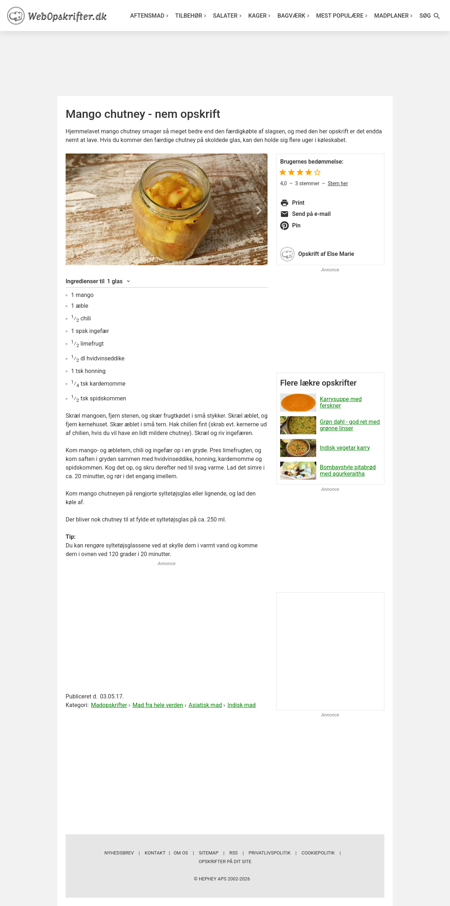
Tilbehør (191, 15)
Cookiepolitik (318, 853)
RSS (233, 853)
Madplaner (394, 15)
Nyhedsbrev (119, 853)
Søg (430, 16)
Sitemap (208, 853)
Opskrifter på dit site (225, 861)
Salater (228, 15)
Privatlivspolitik (269, 853)
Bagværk (294, 15)
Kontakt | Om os (166, 853)
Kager (260, 15)
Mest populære (342, 15)
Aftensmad (150, 15)
